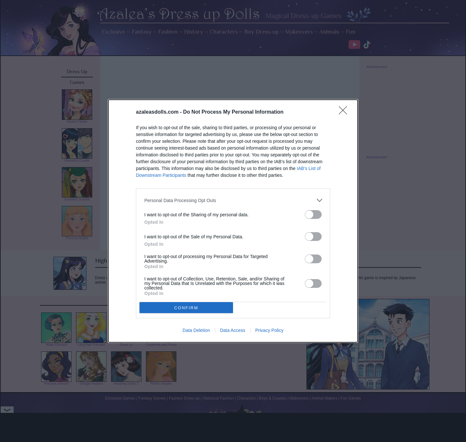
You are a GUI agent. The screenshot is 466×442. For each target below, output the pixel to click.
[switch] (313, 214)
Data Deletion (196, 330)
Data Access (232, 330)
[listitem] (233, 200)
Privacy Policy (269, 330)
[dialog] (233, 221)
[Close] (345, 112)
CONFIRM (186, 307)
